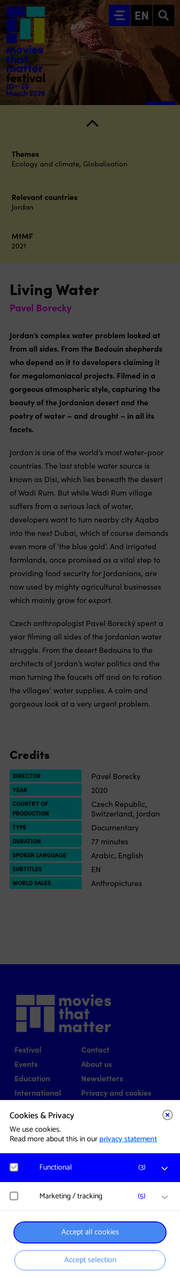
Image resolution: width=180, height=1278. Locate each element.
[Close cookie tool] (167, 1115)
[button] (94, 1167)
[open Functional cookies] (164, 1168)
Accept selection (90, 1260)
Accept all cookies (90, 1232)
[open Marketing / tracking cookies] (164, 1197)
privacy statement (128, 1139)
